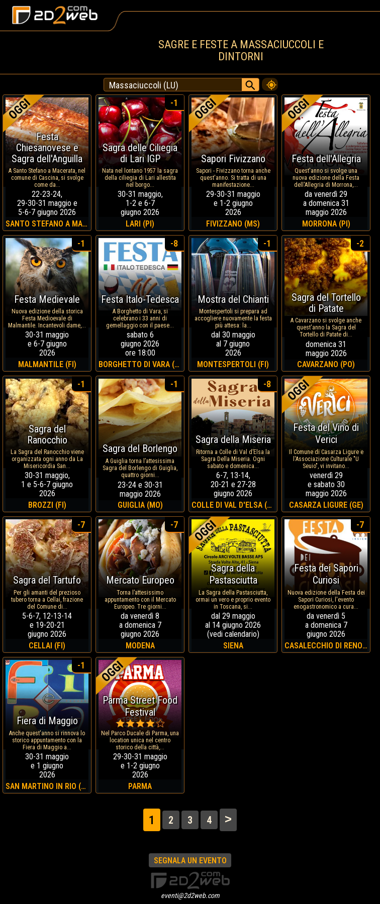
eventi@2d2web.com (190, 895)
